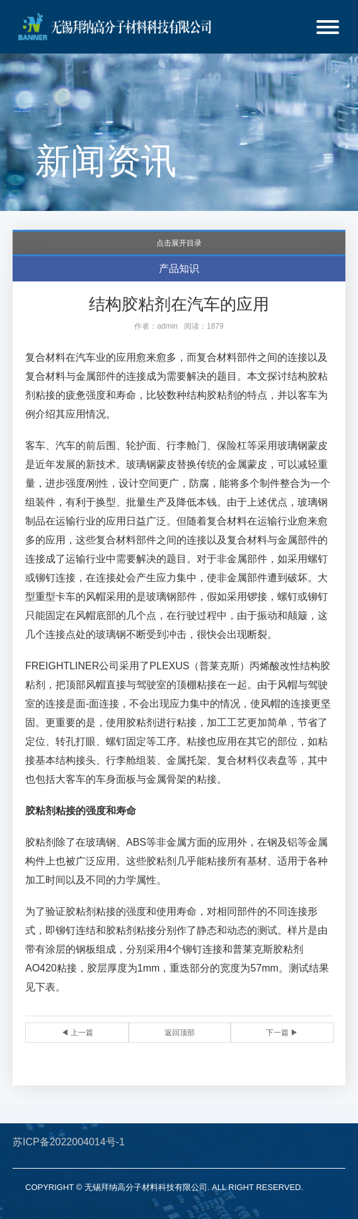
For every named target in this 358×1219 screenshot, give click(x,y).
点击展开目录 (179, 243)
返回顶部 (180, 1032)
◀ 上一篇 (77, 1032)
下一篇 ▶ (282, 1032)
